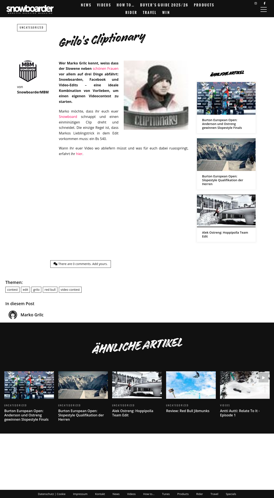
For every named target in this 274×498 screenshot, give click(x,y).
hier (79, 153)
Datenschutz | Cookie (52, 494)
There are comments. (80, 264)
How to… (125, 5)
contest (12, 290)
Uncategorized (32, 27)
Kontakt (100, 494)
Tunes (166, 494)
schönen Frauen (105, 68)
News (86, 5)
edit (25, 290)
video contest (70, 290)
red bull (50, 290)
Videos (104, 5)
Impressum (80, 494)
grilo (36, 290)
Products (204, 5)
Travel (150, 12)
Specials (231, 494)
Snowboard (68, 116)
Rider (131, 12)
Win (166, 12)
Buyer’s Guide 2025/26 (164, 5)
